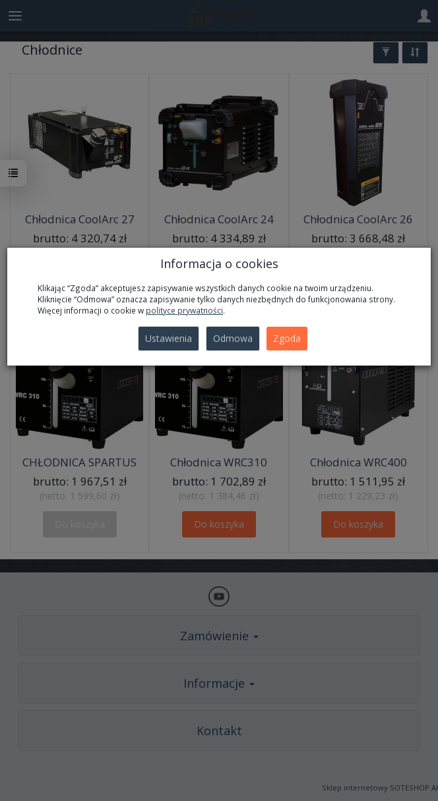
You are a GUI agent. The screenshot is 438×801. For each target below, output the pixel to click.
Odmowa (233, 338)
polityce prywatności (184, 310)
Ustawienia (168, 338)
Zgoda (287, 338)
